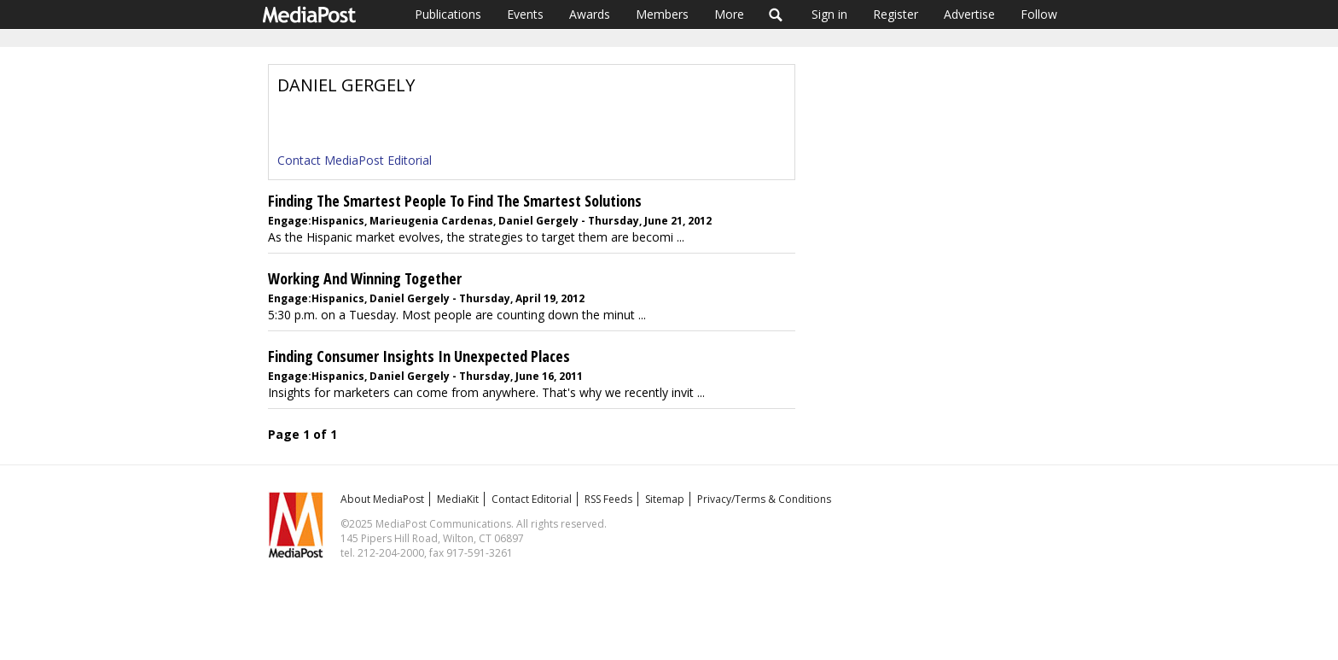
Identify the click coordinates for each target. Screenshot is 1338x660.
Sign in (829, 14)
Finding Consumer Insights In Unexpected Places (419, 356)
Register (895, 14)
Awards (589, 14)
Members (662, 14)
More (729, 14)
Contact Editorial (532, 499)
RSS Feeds (608, 499)
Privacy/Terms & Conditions (764, 499)
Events (525, 14)
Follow (1039, 14)
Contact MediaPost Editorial (354, 160)
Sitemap (664, 499)
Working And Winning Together (365, 278)
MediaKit (458, 499)
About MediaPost (382, 499)
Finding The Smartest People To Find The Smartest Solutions (455, 200)
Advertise (969, 14)
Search (776, 14)
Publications (448, 14)
